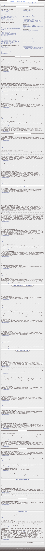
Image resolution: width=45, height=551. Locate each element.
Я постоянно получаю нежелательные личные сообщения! (31, 20)
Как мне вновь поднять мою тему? (6, 43)
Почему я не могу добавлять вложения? (7, 38)
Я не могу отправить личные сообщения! (29, 19)
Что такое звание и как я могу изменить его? (8, 27)
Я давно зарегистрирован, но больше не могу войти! (9, 17)
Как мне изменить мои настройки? (6, 23)
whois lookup (23, 531)
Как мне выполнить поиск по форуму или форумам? (30, 30)
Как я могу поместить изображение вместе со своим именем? (10, 26)
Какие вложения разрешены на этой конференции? (30, 41)
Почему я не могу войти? (5, 10)
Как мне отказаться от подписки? (28, 38)
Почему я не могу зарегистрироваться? (7, 19)
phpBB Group (31, 514)
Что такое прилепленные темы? (6, 51)
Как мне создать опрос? (4, 35)
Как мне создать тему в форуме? (6, 32)
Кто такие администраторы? (27, 10)
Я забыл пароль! (3, 15)
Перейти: (24, 542)
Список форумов (4, 5)
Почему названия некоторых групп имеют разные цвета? (31, 14)
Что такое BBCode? (4, 46)
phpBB (19, 548)
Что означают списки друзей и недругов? (29, 25)
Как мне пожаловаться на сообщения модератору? (8, 40)
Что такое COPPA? (4, 18)
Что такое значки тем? (4, 53)
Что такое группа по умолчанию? (28, 15)
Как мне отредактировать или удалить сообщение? (9, 33)
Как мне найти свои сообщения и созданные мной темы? (31, 33)
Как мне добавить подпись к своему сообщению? (8, 34)
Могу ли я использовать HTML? (6, 47)
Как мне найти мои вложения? (27, 42)
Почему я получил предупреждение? (6, 39)
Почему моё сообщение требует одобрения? (8, 42)
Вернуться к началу (41, 5)
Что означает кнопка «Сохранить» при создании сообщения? (10, 41)
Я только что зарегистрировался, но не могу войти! (8, 16)
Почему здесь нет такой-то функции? (28, 46)
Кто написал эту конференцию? (27, 45)
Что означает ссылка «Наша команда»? (29, 16)
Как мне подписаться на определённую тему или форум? (31, 37)
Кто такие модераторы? (26, 11)
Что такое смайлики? (4, 48)
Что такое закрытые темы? (5, 52)
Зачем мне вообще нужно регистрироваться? (8, 11)
